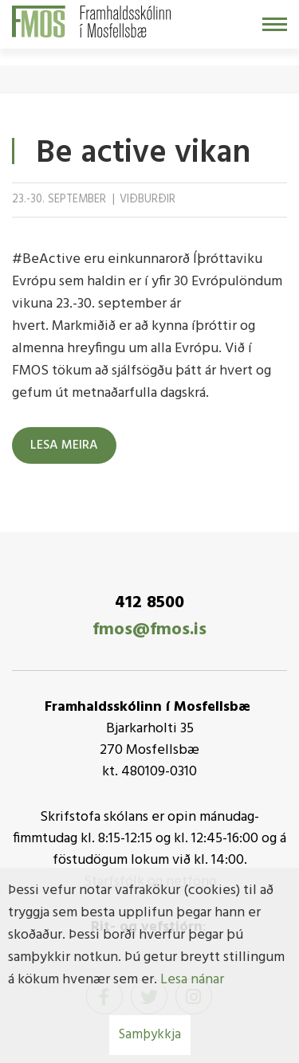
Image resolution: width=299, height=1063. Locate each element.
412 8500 (149, 603)
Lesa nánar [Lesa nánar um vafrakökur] (192, 979)
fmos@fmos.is (149, 630)
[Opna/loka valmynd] (274, 24)
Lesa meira (64, 445)
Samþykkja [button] (150, 1034)
